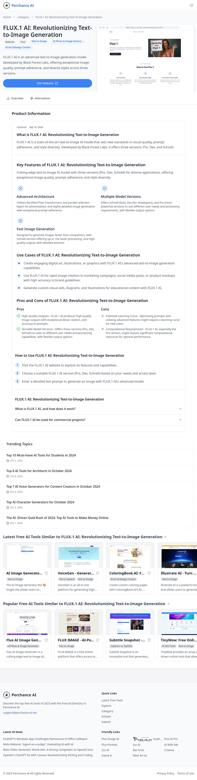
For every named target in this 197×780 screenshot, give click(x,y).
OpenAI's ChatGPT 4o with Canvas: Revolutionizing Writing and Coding (48, 755)
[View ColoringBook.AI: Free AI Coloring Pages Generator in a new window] (130, 557)
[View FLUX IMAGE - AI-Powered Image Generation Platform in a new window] (79, 623)
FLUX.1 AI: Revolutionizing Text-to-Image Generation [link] (69, 17)
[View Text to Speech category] (67, 579)
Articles (106, 716)
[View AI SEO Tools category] (169, 646)
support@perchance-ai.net (20, 712)
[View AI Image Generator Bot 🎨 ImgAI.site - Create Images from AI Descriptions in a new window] (27, 557)
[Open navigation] (191, 5)
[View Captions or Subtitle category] (121, 646)
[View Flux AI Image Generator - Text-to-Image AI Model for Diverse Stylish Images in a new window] (27, 623)
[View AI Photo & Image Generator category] (23, 646)
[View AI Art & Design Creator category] (123, 579)
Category (23, 17)
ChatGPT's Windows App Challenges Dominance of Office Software (45, 739)
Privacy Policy (165, 773)
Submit (106, 722)
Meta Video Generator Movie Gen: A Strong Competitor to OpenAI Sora (48, 749)
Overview (14, 98)
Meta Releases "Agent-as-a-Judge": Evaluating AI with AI (38, 744)
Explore (106, 705)
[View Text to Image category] (15, 579)
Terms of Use (185, 773)
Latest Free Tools (112, 700)
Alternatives (40, 98)
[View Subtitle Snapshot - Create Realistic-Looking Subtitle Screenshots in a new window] (130, 623)
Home (7, 17)
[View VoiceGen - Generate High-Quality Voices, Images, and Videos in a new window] (79, 557)
